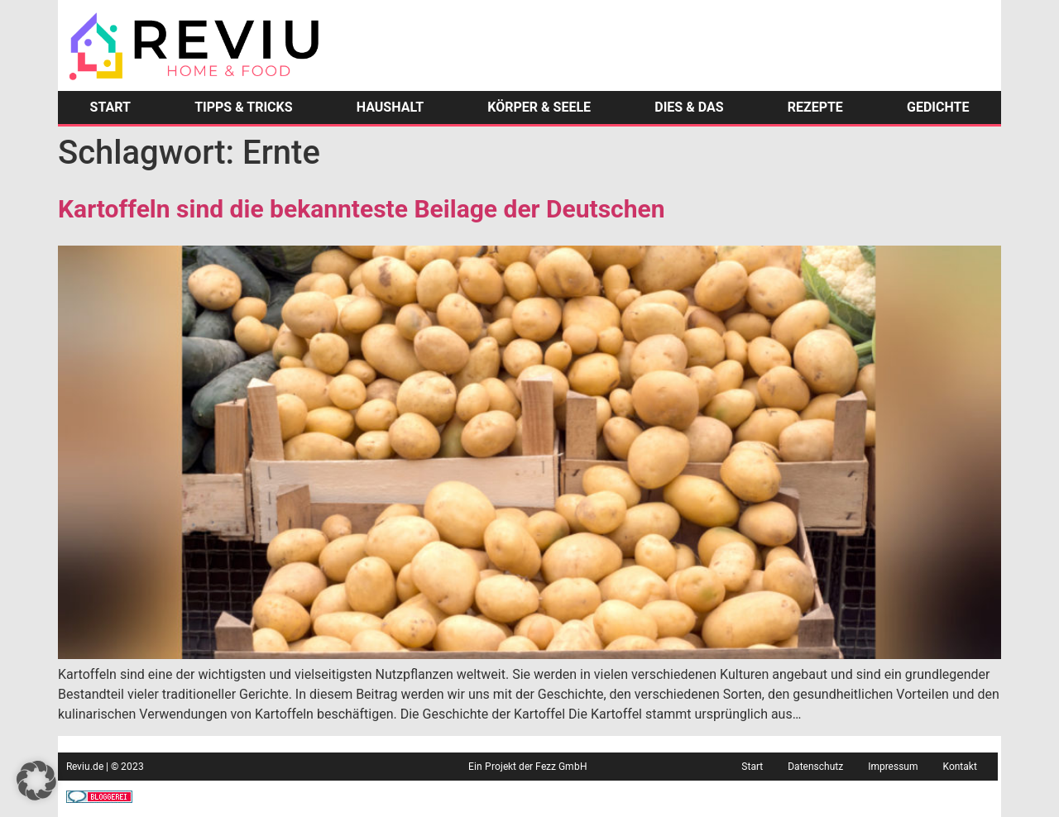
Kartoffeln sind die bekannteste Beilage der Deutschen (361, 208)
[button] (36, 780)
